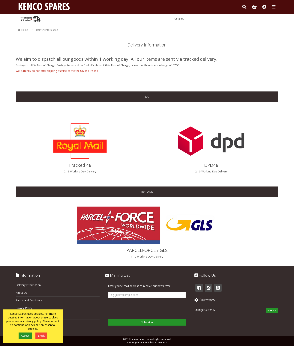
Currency (204, 300)
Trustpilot (178, 18)
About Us (21, 292)
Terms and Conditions (29, 300)
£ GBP (272, 310)
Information (28, 275)
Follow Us (205, 275)
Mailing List (117, 275)
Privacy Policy (24, 308)
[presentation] (136, 307)
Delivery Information (28, 285)
